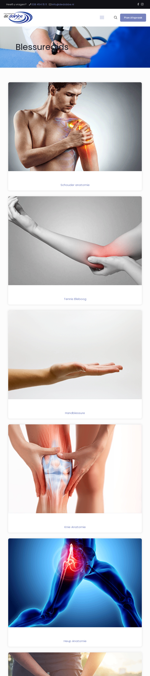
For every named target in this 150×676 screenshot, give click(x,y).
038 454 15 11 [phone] (39, 4)
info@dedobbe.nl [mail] (63, 4)
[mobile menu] (102, 17)
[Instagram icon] (142, 4)
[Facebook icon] (138, 4)
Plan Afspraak (133, 17)
